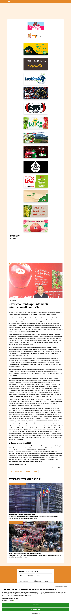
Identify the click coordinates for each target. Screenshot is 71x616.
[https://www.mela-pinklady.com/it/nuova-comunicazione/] (35, 26)
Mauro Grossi (18, 471)
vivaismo (28, 471)
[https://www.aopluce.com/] (36, 124)
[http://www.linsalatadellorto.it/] (36, 153)
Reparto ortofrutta (15, 522)
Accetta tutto (35, 605)
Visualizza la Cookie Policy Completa (10, 598)
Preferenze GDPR (35, 613)
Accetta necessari (35, 609)
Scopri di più (13, 238)
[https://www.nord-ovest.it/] (36, 79)
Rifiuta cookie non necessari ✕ (62, 586)
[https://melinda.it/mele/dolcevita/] (36, 227)
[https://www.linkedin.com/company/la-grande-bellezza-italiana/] (36, 168)
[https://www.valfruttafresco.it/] (36, 197)
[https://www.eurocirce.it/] (36, 138)
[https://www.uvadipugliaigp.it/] (36, 212)
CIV (11, 471)
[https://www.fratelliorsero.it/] (36, 94)
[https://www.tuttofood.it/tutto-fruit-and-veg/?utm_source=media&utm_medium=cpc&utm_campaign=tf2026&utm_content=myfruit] (36, 182)
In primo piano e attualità (17, 484)
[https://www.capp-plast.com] (36, 109)
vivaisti (35, 471)
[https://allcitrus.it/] (36, 50)
